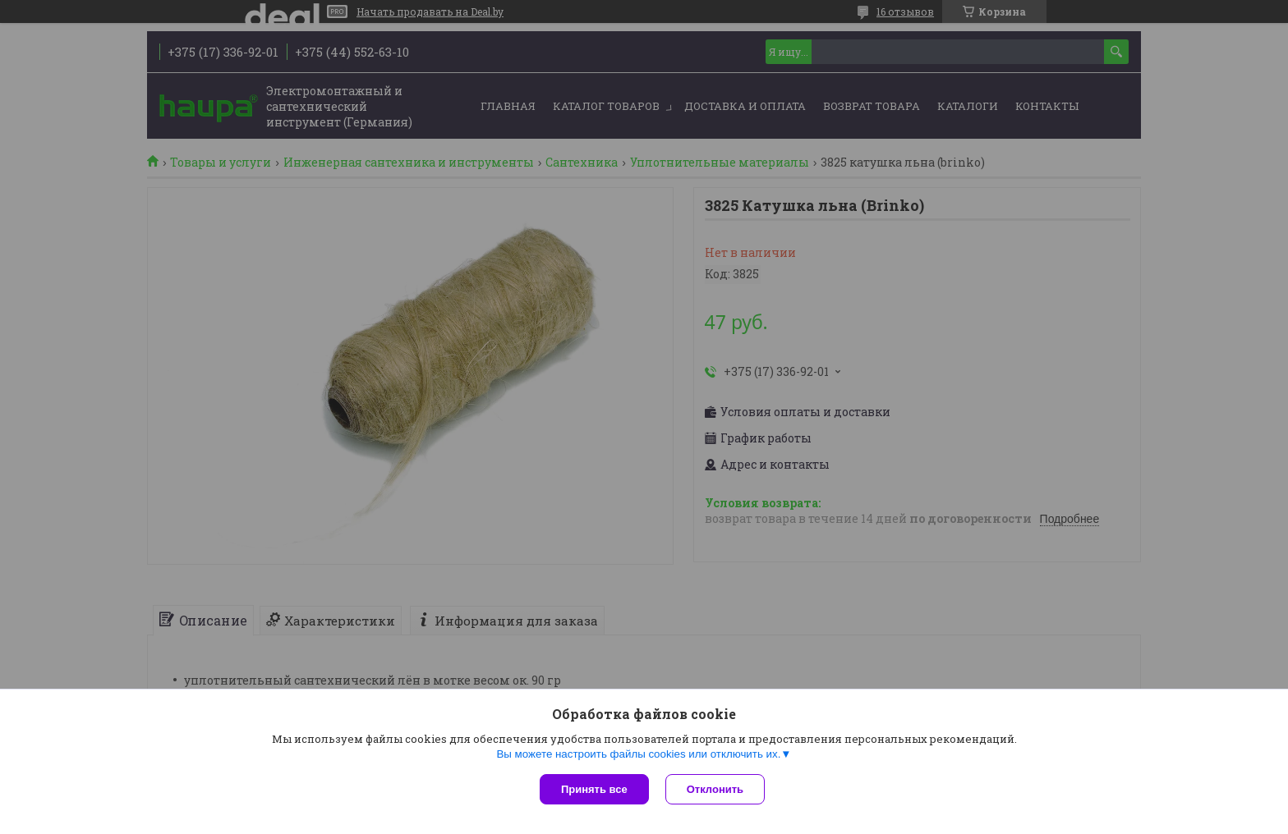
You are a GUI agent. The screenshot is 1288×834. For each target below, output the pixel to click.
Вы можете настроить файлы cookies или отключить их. (638, 754)
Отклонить (715, 789)
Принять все (594, 789)
